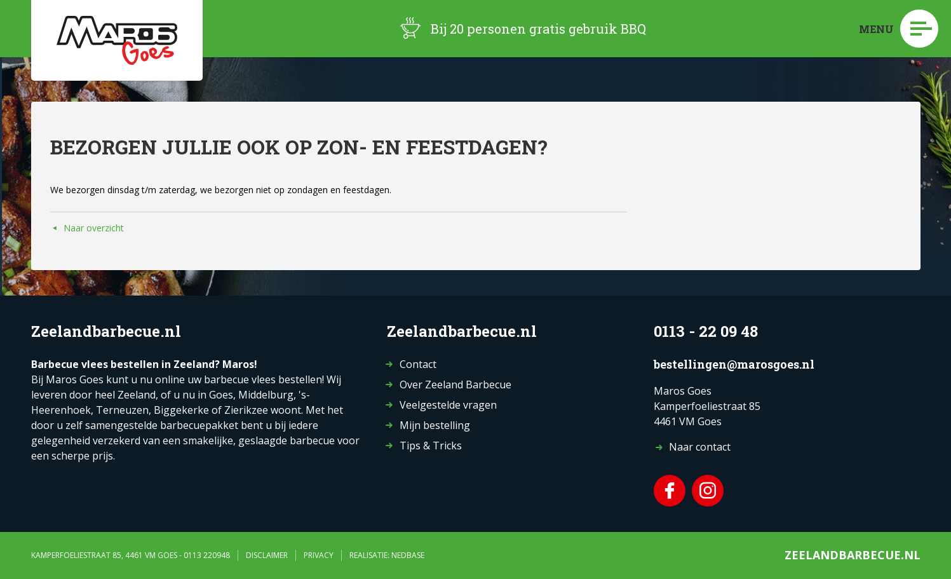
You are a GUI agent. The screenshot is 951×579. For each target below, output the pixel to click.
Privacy (319, 555)
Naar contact (700, 447)
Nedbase (407, 555)
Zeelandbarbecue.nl (853, 554)
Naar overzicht (94, 228)
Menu (898, 29)
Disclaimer (267, 555)
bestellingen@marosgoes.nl (734, 364)
